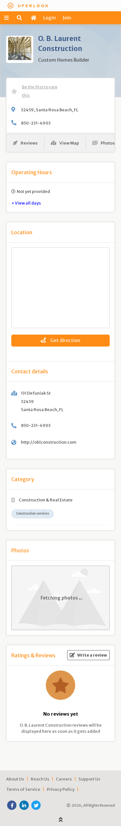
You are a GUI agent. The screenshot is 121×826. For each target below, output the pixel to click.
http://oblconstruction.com (48, 442)
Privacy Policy (61, 789)
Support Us (89, 778)
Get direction (60, 340)
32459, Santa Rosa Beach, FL (49, 109)
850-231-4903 (36, 123)
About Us (15, 778)
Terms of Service (23, 789)
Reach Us (40, 778)
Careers (64, 778)
